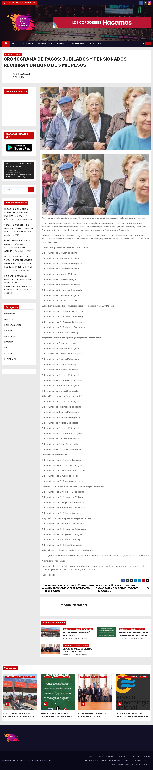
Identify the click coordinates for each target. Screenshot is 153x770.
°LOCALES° (99, 756)
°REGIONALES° (144, 765)
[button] (143, 43)
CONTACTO (96, 43)
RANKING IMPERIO (78, 43)
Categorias (9, 313)
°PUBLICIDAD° (136, 756)
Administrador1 (23, 74)
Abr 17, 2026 (68, 638)
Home (91, 756)
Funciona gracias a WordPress (14, 760)
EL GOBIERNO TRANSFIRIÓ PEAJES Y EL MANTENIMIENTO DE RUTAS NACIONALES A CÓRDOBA (20, 716)
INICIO (14, 43)
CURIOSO (61, 43)
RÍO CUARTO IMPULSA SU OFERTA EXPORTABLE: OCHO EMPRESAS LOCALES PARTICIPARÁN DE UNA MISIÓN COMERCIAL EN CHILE (18, 283)
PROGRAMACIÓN (45, 43)
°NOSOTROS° (111, 756)
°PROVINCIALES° (131, 765)
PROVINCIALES (11, 353)
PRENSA (7, 347)
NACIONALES (8, 54)
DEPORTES (9, 319)
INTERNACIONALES (12, 325)
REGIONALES (10, 359)
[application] (19, 170)
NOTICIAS (28, 43)
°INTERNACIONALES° (142, 760)
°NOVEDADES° (123, 756)
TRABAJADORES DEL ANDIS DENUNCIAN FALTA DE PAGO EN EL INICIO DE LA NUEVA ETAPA (18, 228)
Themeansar (46, 760)
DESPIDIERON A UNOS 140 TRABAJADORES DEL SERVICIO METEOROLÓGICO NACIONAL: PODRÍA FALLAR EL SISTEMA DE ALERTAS (18, 263)
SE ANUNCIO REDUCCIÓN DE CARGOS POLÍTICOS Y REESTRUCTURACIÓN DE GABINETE (92, 718)
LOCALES (8, 330)
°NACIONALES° (117, 765)
